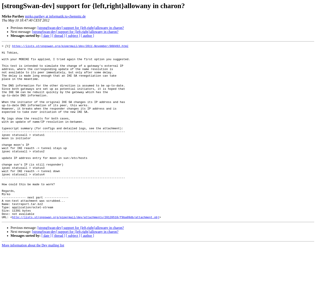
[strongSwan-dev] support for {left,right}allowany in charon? (81, 28)
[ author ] (87, 36)
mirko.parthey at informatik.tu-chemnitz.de (55, 16)
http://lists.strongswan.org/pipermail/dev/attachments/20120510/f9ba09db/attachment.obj (85, 252)
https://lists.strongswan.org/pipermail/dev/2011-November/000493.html (70, 47)
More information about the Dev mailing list (33, 280)
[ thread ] (58, 36)
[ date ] (46, 36)
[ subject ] (73, 36)
